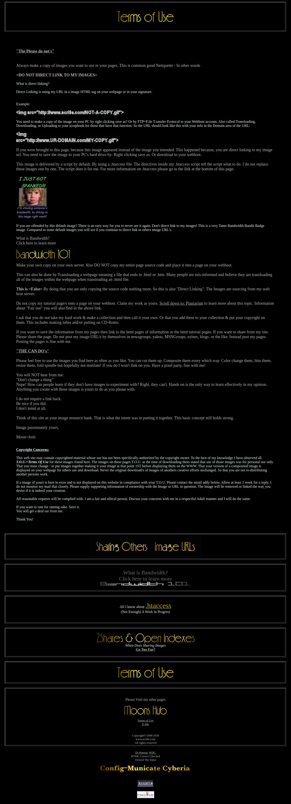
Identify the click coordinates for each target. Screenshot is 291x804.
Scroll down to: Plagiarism (181, 303)
